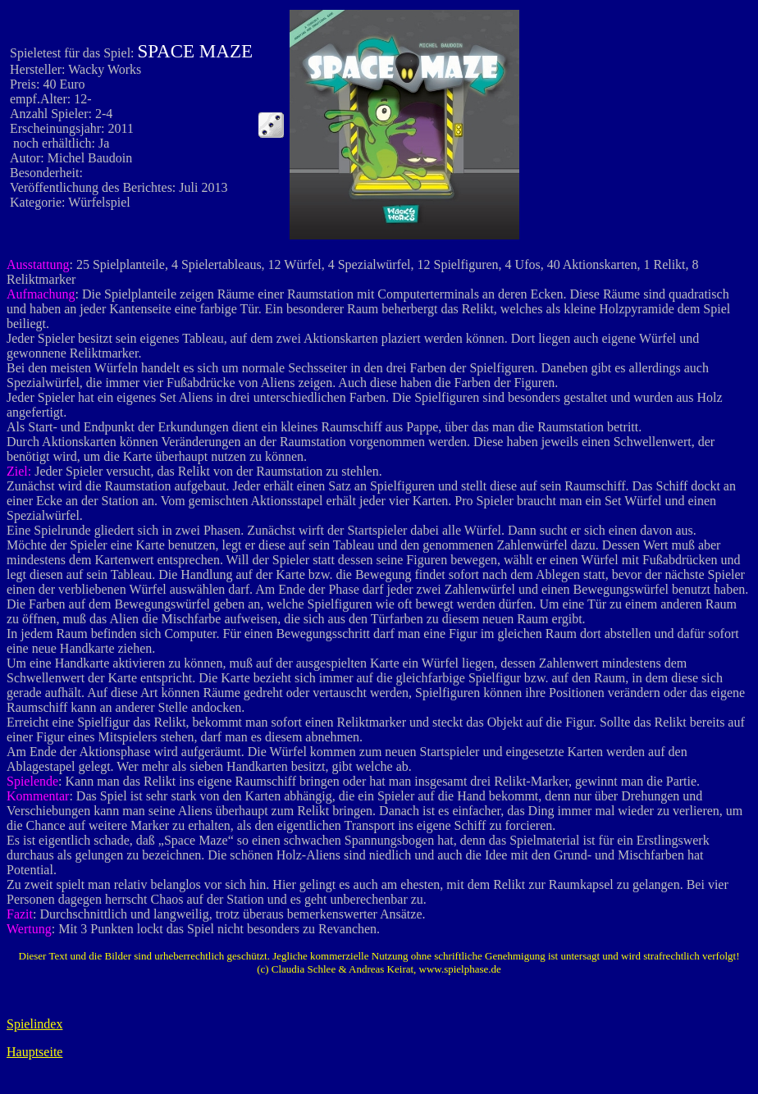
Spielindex (34, 1024)
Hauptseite (34, 1052)
